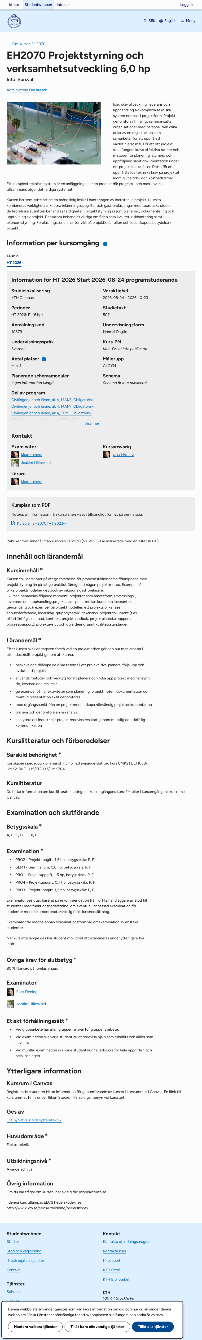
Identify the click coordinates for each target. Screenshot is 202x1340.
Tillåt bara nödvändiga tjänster (97, 1326)
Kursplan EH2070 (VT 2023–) (42, 523)
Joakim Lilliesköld (36, 462)
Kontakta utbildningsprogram (127, 1241)
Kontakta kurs (114, 1251)
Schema (14, 1291)
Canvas (13, 1301)
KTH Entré (111, 1270)
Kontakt (13, 1270)
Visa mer (91, 423)
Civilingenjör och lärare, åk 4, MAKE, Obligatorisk (52, 400)
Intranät (63, 4)
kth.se (14, 4)
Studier (13, 1241)
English (170, 20)
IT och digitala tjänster (25, 1260)
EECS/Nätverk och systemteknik (34, 1120)
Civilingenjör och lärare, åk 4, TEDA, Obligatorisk (51, 419)
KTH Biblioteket (116, 1279)
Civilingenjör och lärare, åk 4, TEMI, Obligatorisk (51, 413)
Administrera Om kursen (27, 90)
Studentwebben (38, 4)
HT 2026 (14, 262)
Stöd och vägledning (24, 1251)
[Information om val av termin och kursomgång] (105, 244)
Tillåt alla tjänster (153, 1326)
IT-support (111, 1260)
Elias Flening (31, 454)
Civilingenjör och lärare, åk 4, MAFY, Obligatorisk (52, 406)
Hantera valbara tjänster (35, 1326)
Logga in (187, 4)
